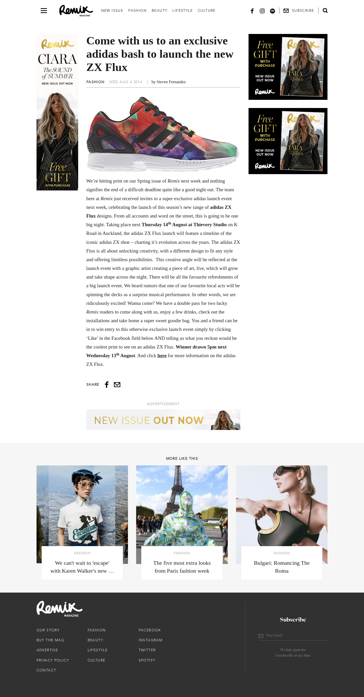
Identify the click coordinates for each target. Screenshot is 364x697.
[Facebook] (252, 10)
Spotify (147, 660)
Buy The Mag (50, 640)
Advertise (47, 650)
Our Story (48, 630)
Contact (46, 670)
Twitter (147, 650)
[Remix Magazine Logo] (76, 11)
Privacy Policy (53, 660)
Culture (207, 10)
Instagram (151, 640)
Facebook (150, 630)
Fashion (137, 10)
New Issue (112, 10)
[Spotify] (272, 10)
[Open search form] (325, 10)
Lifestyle (182, 10)
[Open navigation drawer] (44, 10)
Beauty (159, 10)
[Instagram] (262, 10)
